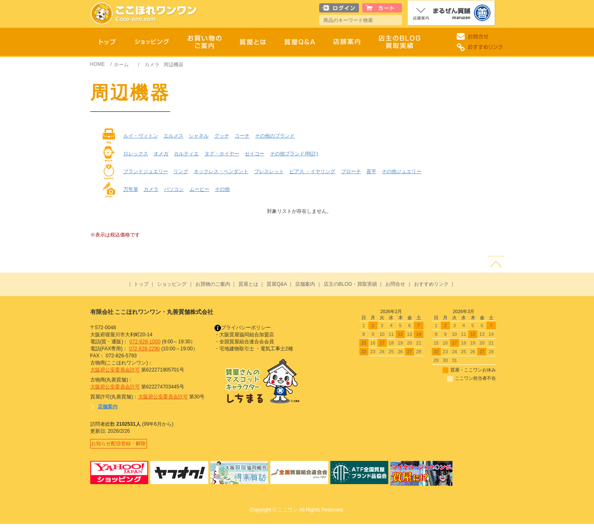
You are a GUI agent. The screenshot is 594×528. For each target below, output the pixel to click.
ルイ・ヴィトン (140, 136)
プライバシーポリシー (242, 327)
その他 (222, 189)
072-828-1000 (145, 342)
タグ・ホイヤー (221, 154)
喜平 (371, 171)
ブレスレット (269, 171)
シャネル (199, 136)
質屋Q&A (277, 284)
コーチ (242, 136)
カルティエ (186, 154)
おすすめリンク (431, 284)
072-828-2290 (144, 349)
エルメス (173, 136)
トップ (141, 284)
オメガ (161, 154)
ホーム (121, 65)
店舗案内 (305, 284)
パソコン (174, 189)
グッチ (221, 136)
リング (180, 171)
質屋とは (248, 284)
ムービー (199, 189)
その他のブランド (275, 136)
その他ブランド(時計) (294, 154)
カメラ (151, 65)
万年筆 (130, 189)
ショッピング (172, 284)
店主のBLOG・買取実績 (350, 284)
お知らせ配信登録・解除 (121, 445)
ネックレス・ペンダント (221, 171)
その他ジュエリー (401, 171)
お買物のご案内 (212, 284)
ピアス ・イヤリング (312, 171)
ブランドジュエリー (145, 171)
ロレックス (135, 154)
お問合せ (395, 284)
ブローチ (351, 171)
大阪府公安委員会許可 (115, 370)
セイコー (255, 154)
